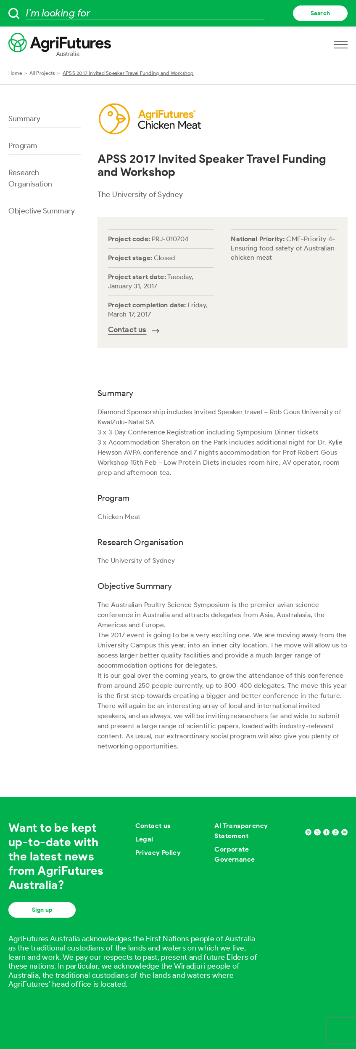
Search (320, 13)
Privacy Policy (158, 853)
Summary (24, 118)
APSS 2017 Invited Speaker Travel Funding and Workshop (128, 73)
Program (22, 145)
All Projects (42, 73)
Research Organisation (30, 178)
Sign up (42, 909)
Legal (144, 839)
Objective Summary (41, 211)
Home (15, 73)
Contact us (153, 826)
